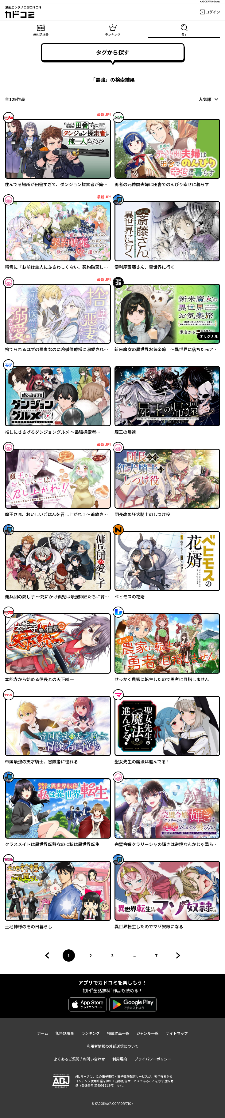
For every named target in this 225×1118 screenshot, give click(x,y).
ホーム (42, 1033)
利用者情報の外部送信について (112, 1046)
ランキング (90, 1033)
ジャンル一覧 (147, 1033)
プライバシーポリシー (152, 1058)
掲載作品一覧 (118, 1033)
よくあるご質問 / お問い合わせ (79, 1058)
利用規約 (119, 1058)
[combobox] (209, 99)
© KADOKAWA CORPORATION (112, 1103)
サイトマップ (177, 1033)
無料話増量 (65, 1033)
